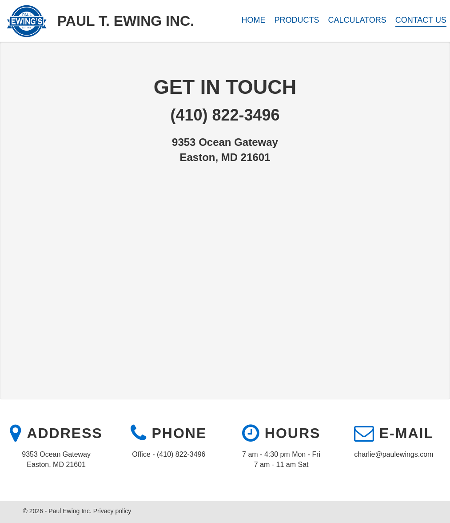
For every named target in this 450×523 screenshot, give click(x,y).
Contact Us (420, 20)
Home (254, 20)
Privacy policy (112, 511)
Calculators (357, 20)
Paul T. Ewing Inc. (125, 21)
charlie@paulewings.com (393, 454)
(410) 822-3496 (224, 115)
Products (296, 20)
